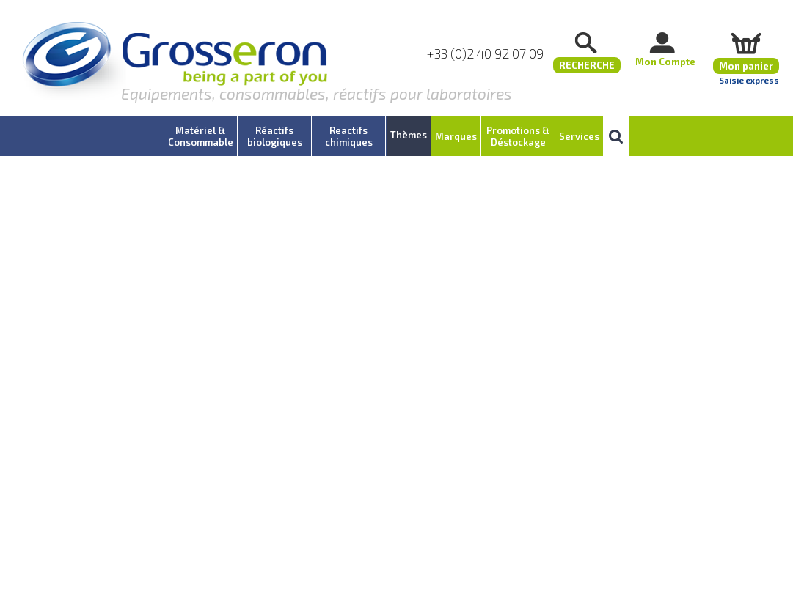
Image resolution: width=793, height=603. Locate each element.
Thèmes (408, 135)
